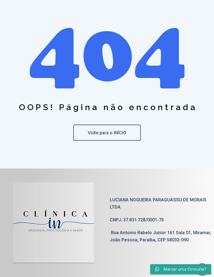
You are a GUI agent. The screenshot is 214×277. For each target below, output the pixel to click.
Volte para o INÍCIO (107, 132)
